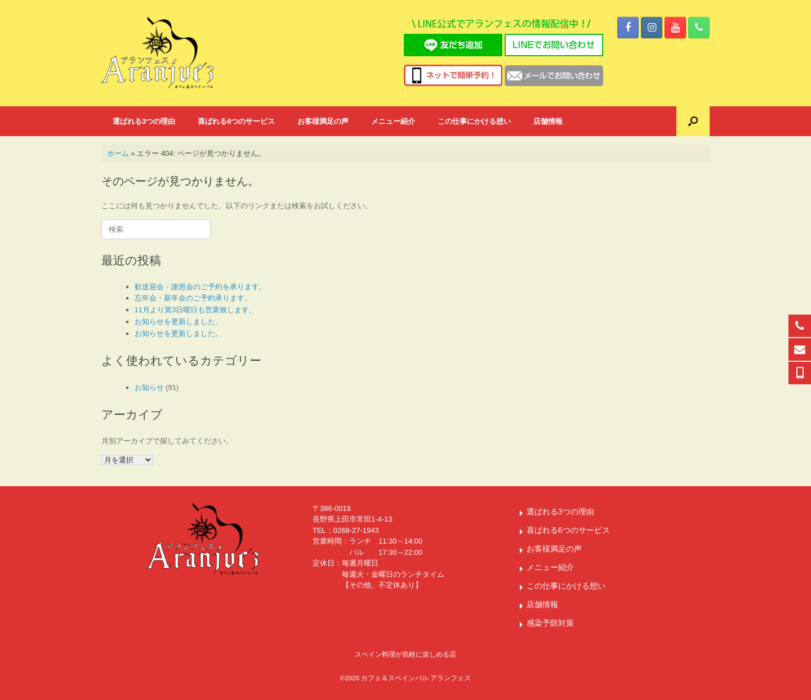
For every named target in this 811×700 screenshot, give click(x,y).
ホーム (118, 153)
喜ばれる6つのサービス (236, 121)
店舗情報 (548, 121)
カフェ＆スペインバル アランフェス (416, 678)
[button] (693, 121)
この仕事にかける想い (474, 121)
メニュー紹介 (393, 121)
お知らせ (149, 387)
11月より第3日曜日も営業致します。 (196, 310)
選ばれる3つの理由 (144, 121)
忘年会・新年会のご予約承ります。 (193, 298)
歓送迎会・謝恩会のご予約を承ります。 (200, 286)
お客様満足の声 (323, 121)
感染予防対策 (550, 622)
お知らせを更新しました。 (178, 321)
